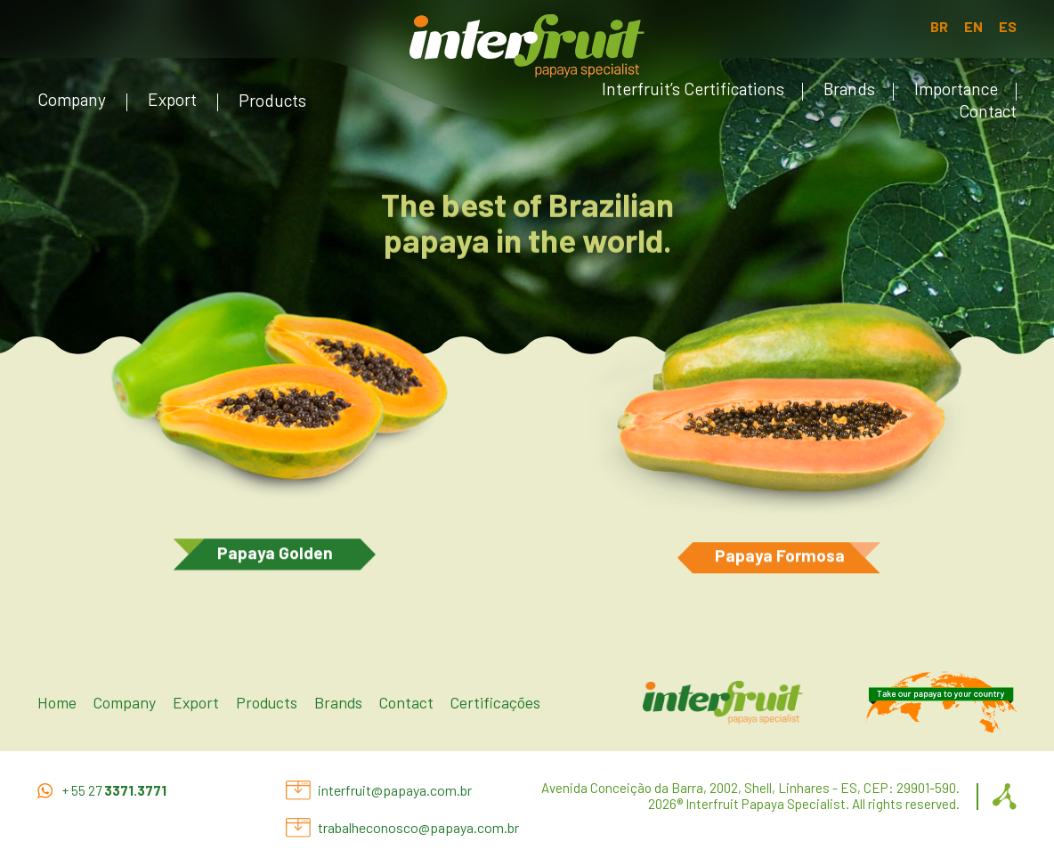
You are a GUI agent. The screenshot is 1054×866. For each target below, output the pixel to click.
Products (272, 100)
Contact (988, 111)
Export (172, 99)
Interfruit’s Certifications (693, 88)
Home (57, 702)
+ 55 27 (114, 790)
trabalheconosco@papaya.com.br (418, 827)
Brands (849, 88)
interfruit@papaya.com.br (395, 789)
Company (71, 99)
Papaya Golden (275, 555)
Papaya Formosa (780, 557)
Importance (956, 88)
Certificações (495, 702)
